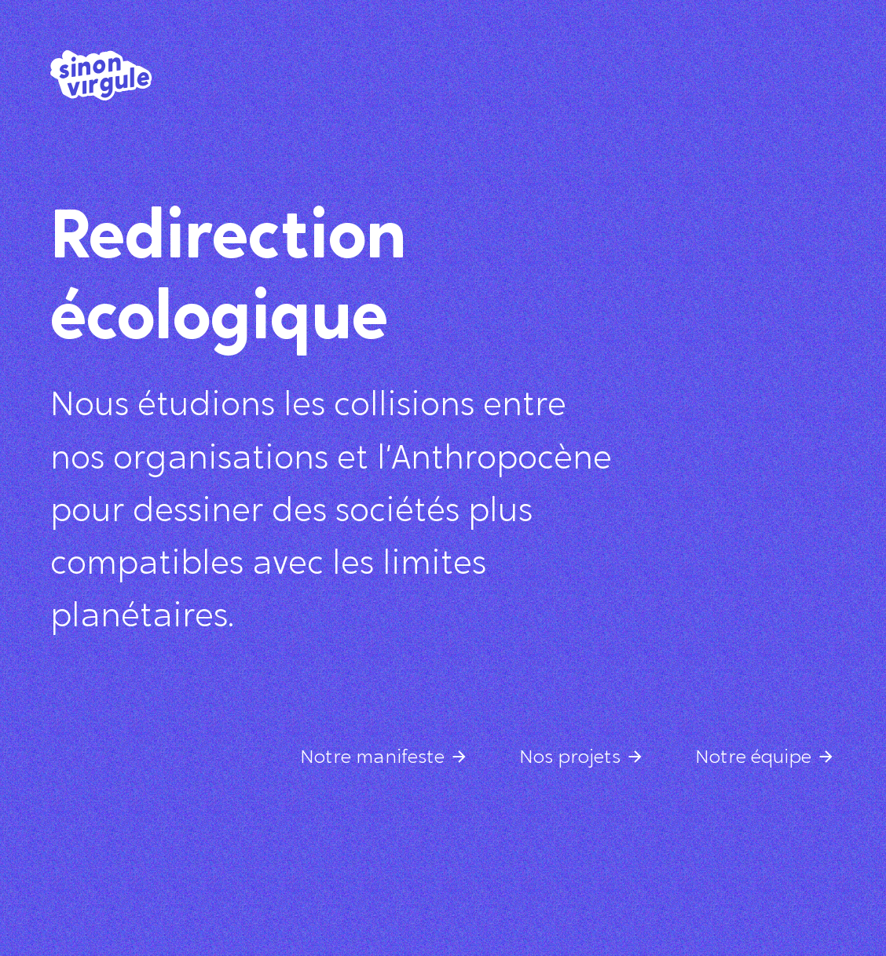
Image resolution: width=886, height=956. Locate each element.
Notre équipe (753, 758)
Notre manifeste (372, 758)
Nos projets (570, 758)
